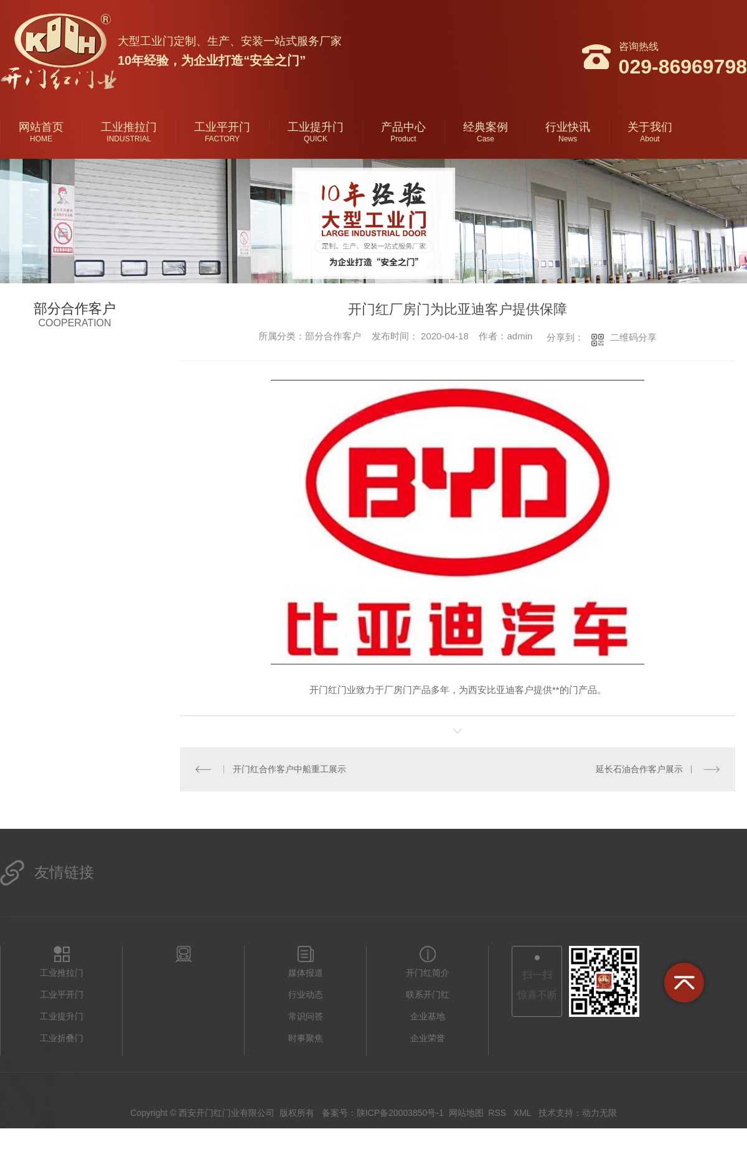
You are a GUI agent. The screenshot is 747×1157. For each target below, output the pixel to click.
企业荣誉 (427, 1038)
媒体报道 (305, 973)
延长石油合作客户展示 (639, 769)
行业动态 (305, 994)
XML (523, 1113)
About (649, 139)
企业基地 (427, 1016)
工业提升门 (316, 127)
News (567, 139)
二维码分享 (633, 337)
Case (485, 139)
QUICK (315, 139)
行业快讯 (567, 127)
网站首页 (41, 127)
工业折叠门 (61, 1038)
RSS (498, 1113)
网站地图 (466, 1113)
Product (403, 139)
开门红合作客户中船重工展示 (289, 769)
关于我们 (649, 127)
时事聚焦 (305, 1038)
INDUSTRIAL (128, 139)
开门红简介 (427, 973)
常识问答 (305, 1016)
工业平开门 (222, 127)
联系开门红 (427, 994)
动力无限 (599, 1113)
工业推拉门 (129, 127)
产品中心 (403, 127)
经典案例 (485, 127)
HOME (41, 139)
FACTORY (222, 139)
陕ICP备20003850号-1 (400, 1113)
